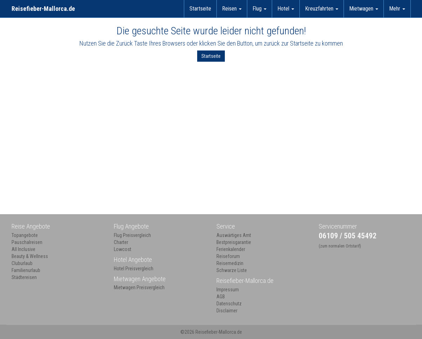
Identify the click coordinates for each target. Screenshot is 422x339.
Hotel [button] (285, 8)
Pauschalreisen (27, 242)
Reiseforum (228, 256)
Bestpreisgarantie (233, 242)
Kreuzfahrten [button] (321, 8)
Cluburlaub (22, 263)
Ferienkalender (230, 249)
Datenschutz (229, 303)
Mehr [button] (397, 8)
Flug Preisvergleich (132, 235)
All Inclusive (23, 249)
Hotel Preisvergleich (133, 268)
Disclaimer (226, 310)
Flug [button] (259, 8)
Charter (121, 242)
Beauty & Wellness (30, 256)
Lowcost (122, 249)
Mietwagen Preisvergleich (139, 287)
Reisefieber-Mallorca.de (43, 8)
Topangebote (25, 235)
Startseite (200, 8)
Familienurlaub (26, 270)
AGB (220, 296)
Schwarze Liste (231, 270)
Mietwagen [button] (363, 8)
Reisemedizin (229, 263)
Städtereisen (24, 277)
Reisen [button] (232, 8)
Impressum (227, 289)
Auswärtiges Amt (233, 235)
